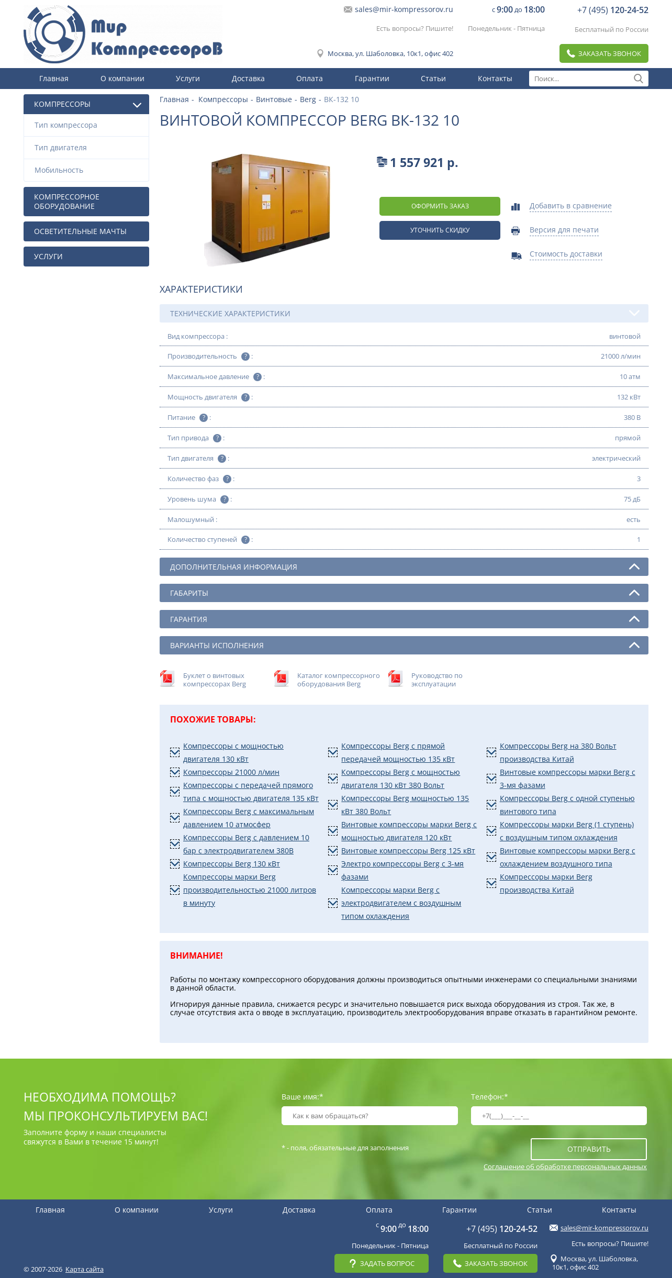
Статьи (433, 78)
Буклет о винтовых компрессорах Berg (214, 679)
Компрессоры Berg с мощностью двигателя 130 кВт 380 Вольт (400, 778)
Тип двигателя (89, 147)
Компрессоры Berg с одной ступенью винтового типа (567, 804)
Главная (54, 78)
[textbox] (588, 78)
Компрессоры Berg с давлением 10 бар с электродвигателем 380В (246, 843)
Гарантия (405, 619)
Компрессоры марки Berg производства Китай (546, 883)
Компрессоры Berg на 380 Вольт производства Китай (558, 752)
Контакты (495, 78)
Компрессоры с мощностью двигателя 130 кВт (233, 752)
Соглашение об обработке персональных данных (565, 1166)
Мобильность (89, 170)
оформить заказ (440, 206)
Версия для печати (564, 230)
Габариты (405, 592)
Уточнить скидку (439, 230)
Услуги (188, 78)
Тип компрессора (89, 125)
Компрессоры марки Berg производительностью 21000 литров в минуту (249, 890)
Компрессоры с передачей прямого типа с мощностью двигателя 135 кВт (251, 791)
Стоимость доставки (566, 254)
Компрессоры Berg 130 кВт (231, 864)
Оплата (309, 78)
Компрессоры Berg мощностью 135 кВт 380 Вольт (405, 804)
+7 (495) (612, 10)
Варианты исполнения (405, 645)
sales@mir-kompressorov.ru (404, 9)
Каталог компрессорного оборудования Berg (338, 679)
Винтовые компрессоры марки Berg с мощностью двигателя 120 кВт (409, 830)
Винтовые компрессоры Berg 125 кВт (408, 850)
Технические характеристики (405, 313)
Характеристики (201, 289)
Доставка (248, 78)
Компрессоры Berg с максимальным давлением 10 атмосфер (248, 817)
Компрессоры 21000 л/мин (231, 772)
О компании (122, 78)
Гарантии (372, 78)
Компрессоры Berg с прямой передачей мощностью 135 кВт (398, 752)
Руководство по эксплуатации (437, 679)
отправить (589, 1149)
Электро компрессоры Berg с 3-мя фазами (402, 870)
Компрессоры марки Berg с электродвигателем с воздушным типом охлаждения (401, 903)
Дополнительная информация (405, 566)
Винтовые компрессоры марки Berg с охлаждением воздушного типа (567, 857)
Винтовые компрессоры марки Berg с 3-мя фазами (567, 778)
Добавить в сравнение (571, 206)
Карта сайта (84, 1269)
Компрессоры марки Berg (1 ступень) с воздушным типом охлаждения (567, 830)
